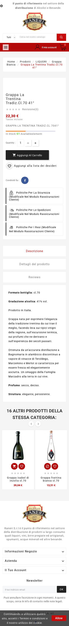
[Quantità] (20, 142)
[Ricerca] (37, 37)
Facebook (25, 180)
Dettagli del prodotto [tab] (34, 264)
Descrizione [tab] (34, 251)
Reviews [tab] (34, 277)
